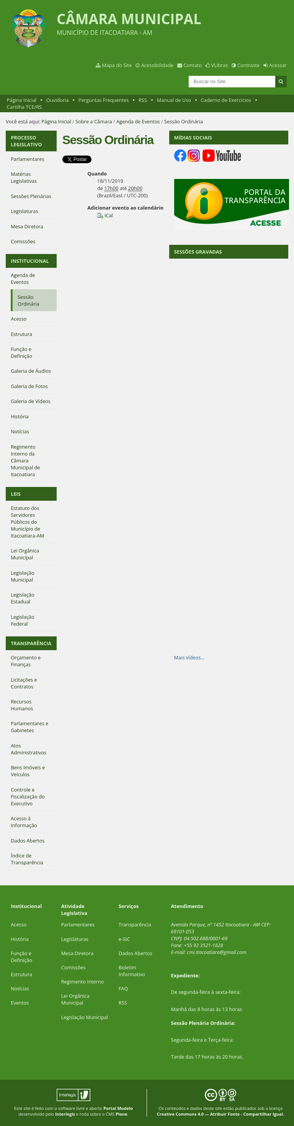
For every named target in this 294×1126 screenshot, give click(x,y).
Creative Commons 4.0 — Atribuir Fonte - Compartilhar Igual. (220, 1114)
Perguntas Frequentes (103, 100)
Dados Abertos (135, 953)
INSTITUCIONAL (30, 260)
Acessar (278, 65)
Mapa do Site (117, 65)
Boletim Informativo (132, 971)
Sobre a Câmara (93, 121)
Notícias (20, 988)
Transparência (135, 924)
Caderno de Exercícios (226, 100)
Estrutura (21, 974)
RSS (143, 100)
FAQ (123, 988)
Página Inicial (22, 100)
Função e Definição (21, 957)
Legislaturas (74, 939)
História (20, 939)
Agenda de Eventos (138, 121)
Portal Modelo (118, 1108)
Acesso (18, 924)
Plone (121, 1114)
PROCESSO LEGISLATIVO (26, 141)
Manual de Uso (174, 100)
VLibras (219, 65)
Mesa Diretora (77, 953)
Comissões (73, 967)
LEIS (16, 493)
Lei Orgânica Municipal (75, 999)
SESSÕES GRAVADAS (198, 251)
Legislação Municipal (84, 1017)
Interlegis (65, 1114)
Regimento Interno (82, 981)
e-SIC (124, 939)
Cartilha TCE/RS (24, 106)
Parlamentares (78, 924)
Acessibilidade (157, 65)
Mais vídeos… (189, 657)
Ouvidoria (57, 100)
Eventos (20, 1002)
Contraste (248, 65)
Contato (193, 65)
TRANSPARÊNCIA (31, 643)
